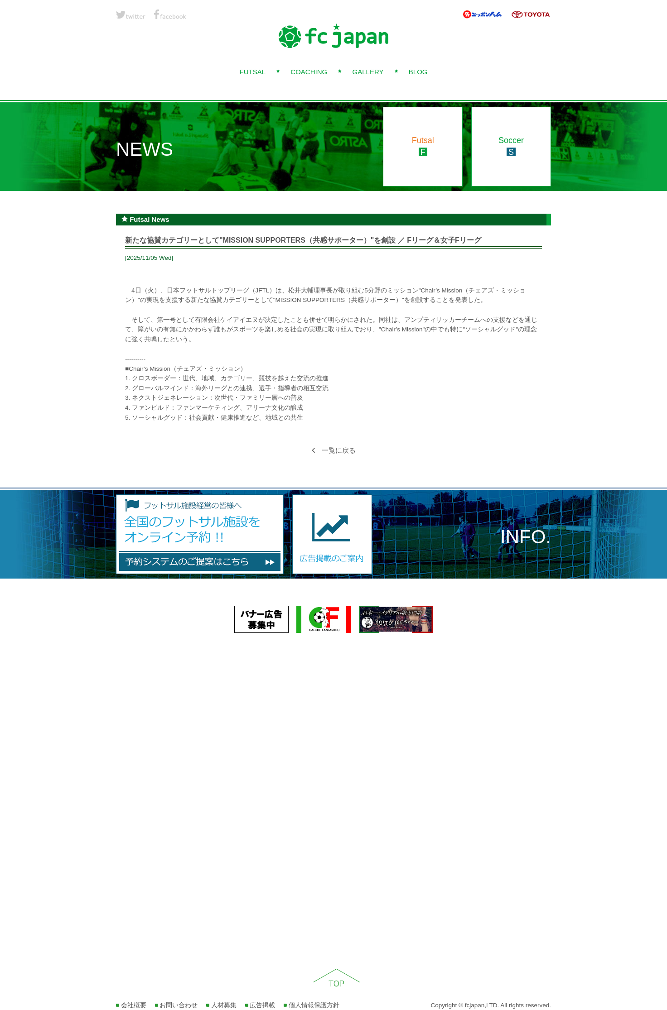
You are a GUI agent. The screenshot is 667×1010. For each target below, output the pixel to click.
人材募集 (221, 1005)
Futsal (423, 146)
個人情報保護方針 (311, 1005)
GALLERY (368, 72)
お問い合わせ (176, 1005)
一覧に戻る (334, 450)
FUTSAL (252, 72)
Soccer (511, 146)
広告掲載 (260, 1005)
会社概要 (131, 1005)
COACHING (308, 72)
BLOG (418, 72)
